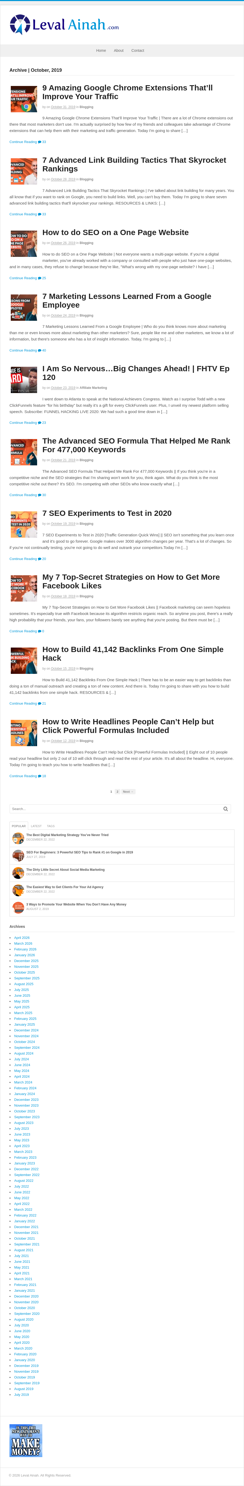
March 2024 (23, 1082)
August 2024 (23, 1053)
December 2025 (26, 961)
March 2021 (23, 1279)
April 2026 (22, 938)
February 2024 (25, 1088)
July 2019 (21, 1395)
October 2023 (24, 1111)
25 (42, 278)
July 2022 (21, 1186)
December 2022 (26, 1169)
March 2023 (23, 1152)
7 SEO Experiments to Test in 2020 (107, 513)
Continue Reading (23, 142)
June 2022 (22, 1192)
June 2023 (22, 1134)
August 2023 (23, 1123)
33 (42, 142)
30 (42, 495)
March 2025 (23, 1013)
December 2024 (26, 1030)
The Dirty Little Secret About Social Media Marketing (65, 870)
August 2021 (23, 1250)
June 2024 (22, 1065)
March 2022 (23, 1210)
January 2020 (24, 1360)
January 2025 (24, 1024)
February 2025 (25, 1019)
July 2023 (21, 1129)
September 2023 (26, 1117)
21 (42, 703)
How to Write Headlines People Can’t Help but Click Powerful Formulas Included (128, 726)
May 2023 (21, 1140)
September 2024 (26, 1048)
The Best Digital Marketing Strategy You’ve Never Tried (67, 835)
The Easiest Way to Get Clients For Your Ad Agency (64, 887)
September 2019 (26, 1383)
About (119, 50)
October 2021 (24, 1238)
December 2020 (26, 1296)
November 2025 (26, 967)
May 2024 (21, 1071)
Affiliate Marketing (93, 388)
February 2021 (25, 1285)
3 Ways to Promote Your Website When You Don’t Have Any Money (76, 904)
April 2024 (22, 1076)
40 (42, 350)
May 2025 (21, 1001)
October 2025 (24, 972)
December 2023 (26, 1100)
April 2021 (22, 1273)
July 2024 (21, 1059)
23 (42, 423)
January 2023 (24, 1163)
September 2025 (26, 978)
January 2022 (24, 1221)
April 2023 (22, 1146)
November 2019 (26, 1371)
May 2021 (21, 1267)
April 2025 (22, 1007)
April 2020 (22, 1343)
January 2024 (24, 1094)
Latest (36, 826)
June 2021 (22, 1262)
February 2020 (25, 1354)
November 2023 (26, 1105)
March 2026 (23, 943)
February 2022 (25, 1215)
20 (42, 559)
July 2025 (21, 990)
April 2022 (22, 1204)
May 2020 (21, 1337)
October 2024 (24, 1042)
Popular (19, 826)
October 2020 (24, 1308)
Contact (137, 50)
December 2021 (26, 1227)
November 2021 (26, 1233)
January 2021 (24, 1290)
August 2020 (23, 1319)
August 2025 (23, 984)
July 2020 (21, 1325)
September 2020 (26, 1314)
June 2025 (22, 996)
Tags (50, 826)
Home (101, 50)
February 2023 (25, 1157)
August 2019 (23, 1389)
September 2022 (26, 1175)
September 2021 (26, 1244)
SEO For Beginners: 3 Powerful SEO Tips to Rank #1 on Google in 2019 (79, 852)
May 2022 (21, 1198)
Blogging (86, 107)
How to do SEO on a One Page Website (115, 232)
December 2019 (26, 1366)
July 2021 (21, 1256)
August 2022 (23, 1181)
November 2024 (26, 1036)
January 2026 (24, 955)
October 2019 (24, 1377)
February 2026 (25, 949)
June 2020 (22, 1331)
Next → (128, 791)
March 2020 (23, 1348)
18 (42, 776)
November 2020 (26, 1302)
